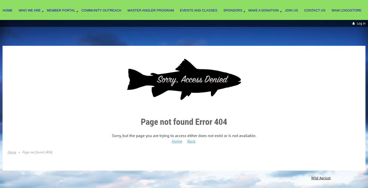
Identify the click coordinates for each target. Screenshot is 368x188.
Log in (361, 23)
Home (177, 141)
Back (191, 141)
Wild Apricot (321, 178)
